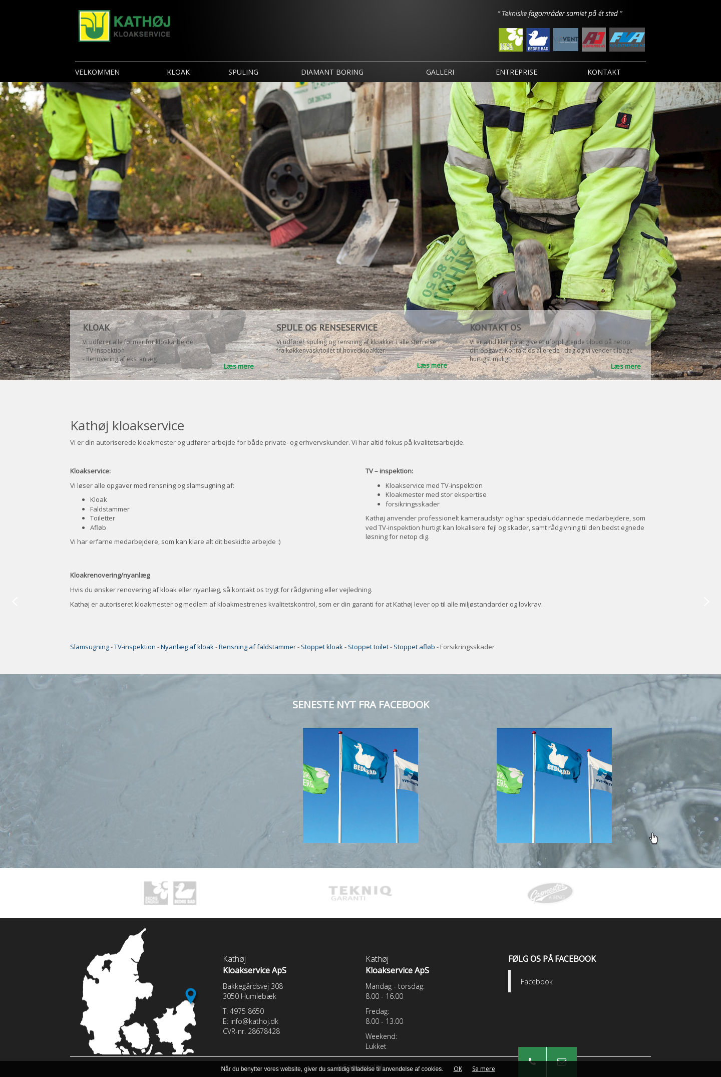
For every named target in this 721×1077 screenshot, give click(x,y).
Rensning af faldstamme (256, 646)
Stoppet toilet (369, 646)
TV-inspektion (135, 646)
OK (458, 1068)
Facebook (537, 981)
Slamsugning (89, 646)
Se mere (483, 1068)
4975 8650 (247, 1011)
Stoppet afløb (414, 646)
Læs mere (239, 366)
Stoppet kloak (322, 646)
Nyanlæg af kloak (187, 646)
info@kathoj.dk (254, 1021)
